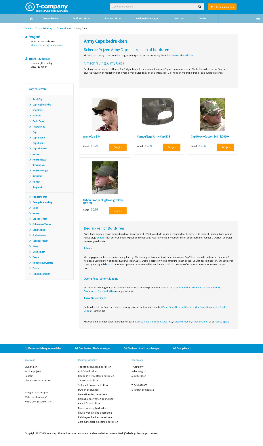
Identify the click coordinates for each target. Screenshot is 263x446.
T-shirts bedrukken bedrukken (94, 366)
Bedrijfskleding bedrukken (92, 408)
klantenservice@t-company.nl (47, 45)
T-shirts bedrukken (39, 273)
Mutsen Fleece (37, 159)
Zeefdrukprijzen (81, 18)
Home (28, 28)
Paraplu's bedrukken (89, 403)
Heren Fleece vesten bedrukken (95, 398)
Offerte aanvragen (222, 7)
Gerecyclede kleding (40, 202)
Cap (33, 132)
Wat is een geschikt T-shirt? (39, 401)
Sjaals (33, 207)
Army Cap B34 (91, 136)
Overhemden (37, 251)
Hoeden (34, 181)
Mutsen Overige (38, 170)
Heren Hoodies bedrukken (92, 394)
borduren (187, 55)
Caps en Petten (64, 28)
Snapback (35, 187)
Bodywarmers (37, 235)
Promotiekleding (43, 28)
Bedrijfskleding (126, 433)
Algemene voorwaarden (38, 380)
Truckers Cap (37, 126)
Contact (203, 18)
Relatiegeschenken (147, 433)
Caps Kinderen (38, 148)
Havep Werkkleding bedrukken (95, 412)
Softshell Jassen (38, 240)
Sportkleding (37, 229)
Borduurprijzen (113, 18)
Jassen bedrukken (88, 380)
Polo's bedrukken (87, 371)
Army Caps (36, 110)
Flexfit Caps (36, 121)
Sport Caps (36, 99)
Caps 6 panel (37, 143)
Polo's (34, 268)
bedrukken (173, 55)
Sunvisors (35, 176)
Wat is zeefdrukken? (36, 397)
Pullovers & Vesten (40, 224)
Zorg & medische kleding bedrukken (98, 421)
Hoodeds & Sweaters (41, 262)
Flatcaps (35, 115)
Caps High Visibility (40, 104)
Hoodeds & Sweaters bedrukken (96, 375)
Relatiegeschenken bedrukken (95, 417)
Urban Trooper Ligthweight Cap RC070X (103, 202)
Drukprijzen (31, 366)
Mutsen (34, 154)
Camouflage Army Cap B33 (153, 136)
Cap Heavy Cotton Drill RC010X (210, 136)
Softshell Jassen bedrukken (93, 385)
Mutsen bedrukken (88, 389)
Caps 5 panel (37, 137)
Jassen (34, 246)
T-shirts (171, 287)
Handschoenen (38, 196)
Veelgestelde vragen (147, 18)
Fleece (34, 257)
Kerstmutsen (37, 165)
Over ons (179, 18)
